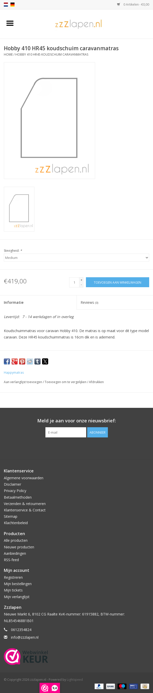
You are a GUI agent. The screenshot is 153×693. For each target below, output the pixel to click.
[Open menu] (10, 23)
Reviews (89, 302)
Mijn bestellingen (18, 583)
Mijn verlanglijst (17, 596)
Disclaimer (12, 484)
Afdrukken (96, 382)
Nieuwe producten (19, 547)
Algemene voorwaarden (23, 477)
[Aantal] (74, 282)
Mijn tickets (13, 590)
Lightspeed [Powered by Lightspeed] (75, 679)
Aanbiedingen (15, 553)
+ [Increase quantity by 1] (81, 280)
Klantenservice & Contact (25, 510)
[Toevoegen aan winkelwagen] (117, 282)
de (12, 5)
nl (6, 5)
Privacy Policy (15, 490)
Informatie (13, 302)
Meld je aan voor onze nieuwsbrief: (76, 420)
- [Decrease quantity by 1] (81, 284)
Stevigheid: (13, 250)
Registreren (13, 577)
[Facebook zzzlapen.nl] (76, 448)
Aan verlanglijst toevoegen (23, 382)
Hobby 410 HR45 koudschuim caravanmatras (51, 54)
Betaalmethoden (18, 497)
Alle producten (16, 540)
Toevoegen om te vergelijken (66, 382)
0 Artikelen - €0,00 (133, 4)
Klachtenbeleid (16, 522)
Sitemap (10, 516)
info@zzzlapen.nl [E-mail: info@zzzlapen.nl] (25, 637)
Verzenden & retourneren (25, 503)
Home (8, 54)
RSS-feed (11, 559)
